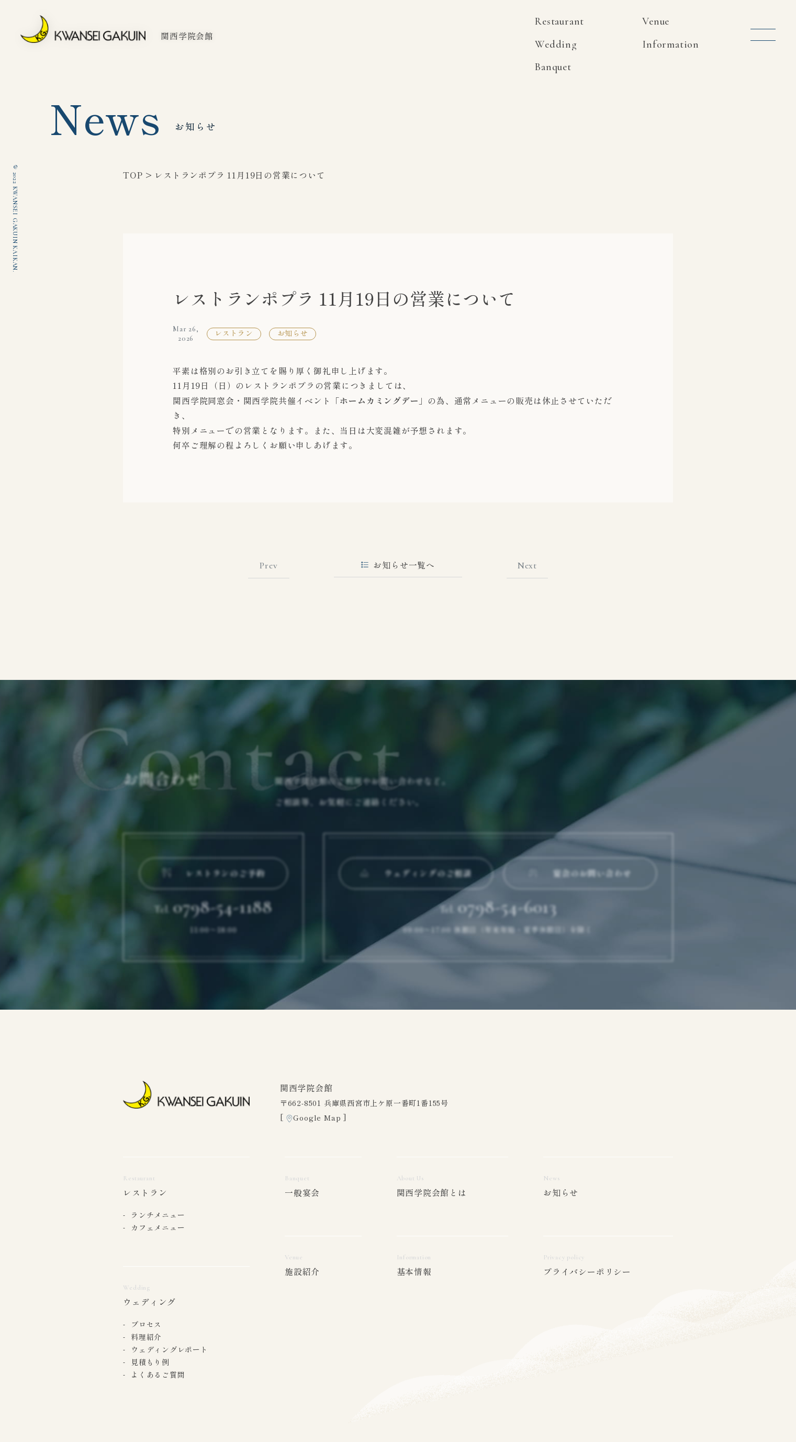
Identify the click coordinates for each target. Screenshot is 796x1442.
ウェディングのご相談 (416, 881)
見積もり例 (150, 1362)
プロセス (146, 1324)
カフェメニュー (158, 1227)
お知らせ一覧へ (398, 565)
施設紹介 (302, 1272)
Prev (268, 565)
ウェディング (149, 1302)
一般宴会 (302, 1193)
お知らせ (560, 1193)
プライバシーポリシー (587, 1272)
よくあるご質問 (158, 1374)
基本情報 (414, 1272)
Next (527, 565)
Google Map (317, 1117)
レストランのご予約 (213, 881)
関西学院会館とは (432, 1193)
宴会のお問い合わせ (580, 881)
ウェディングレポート (169, 1349)
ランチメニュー (158, 1215)
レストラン (145, 1193)
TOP (132, 175)
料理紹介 (146, 1336)
